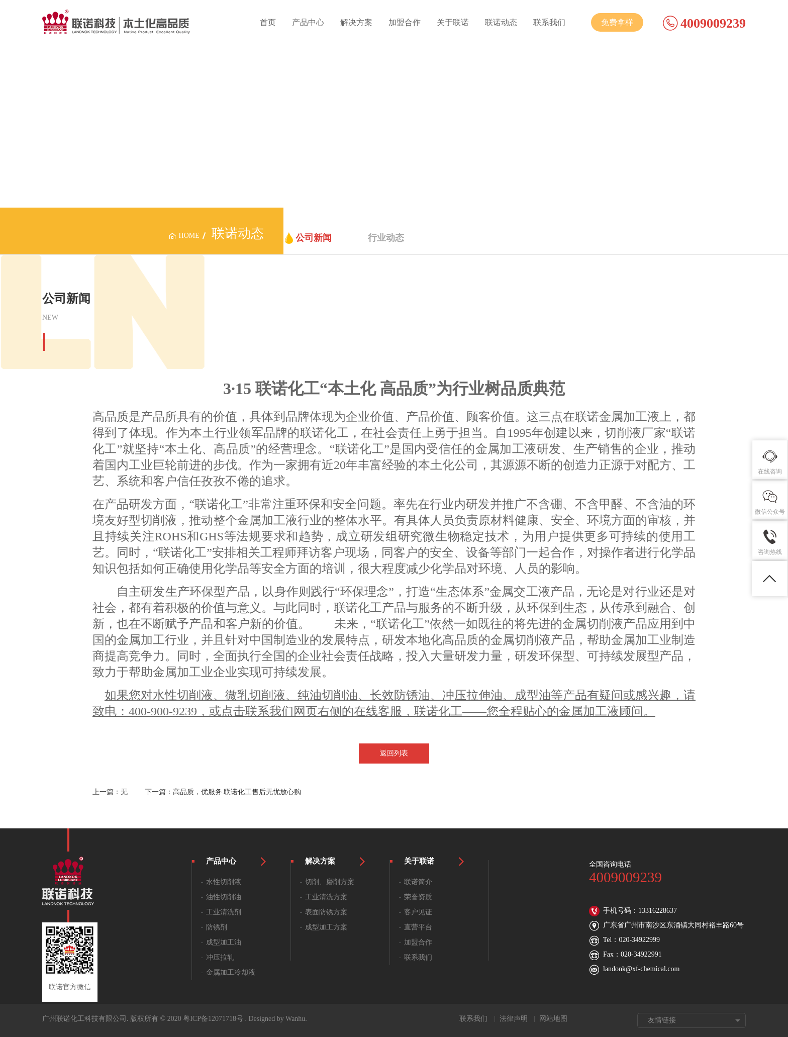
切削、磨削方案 (329, 882)
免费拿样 (617, 22)
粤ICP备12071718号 (213, 1018)
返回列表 (394, 753)
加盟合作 (404, 22)
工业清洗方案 (326, 897)
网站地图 (553, 1018)
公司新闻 (314, 238)
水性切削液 (223, 882)
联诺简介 (418, 882)
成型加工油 (223, 942)
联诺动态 (501, 22)
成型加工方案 (326, 927)
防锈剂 (216, 927)
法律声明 (514, 1018)
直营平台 (418, 927)
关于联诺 (453, 22)
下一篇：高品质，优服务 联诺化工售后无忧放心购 (223, 792)
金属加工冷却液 (230, 972)
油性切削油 (223, 897)
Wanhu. (296, 1018)
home (189, 235)
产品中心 (308, 22)
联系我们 (549, 22)
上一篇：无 (110, 792)
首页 (268, 22)
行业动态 (386, 238)
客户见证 (418, 912)
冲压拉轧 (220, 957)
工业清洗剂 (223, 912)
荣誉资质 (418, 897)
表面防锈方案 (326, 912)
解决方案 (356, 22)
